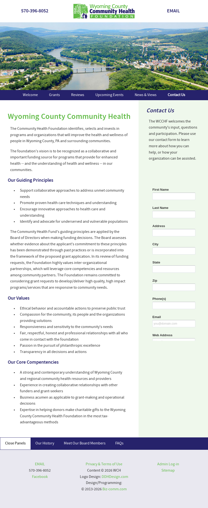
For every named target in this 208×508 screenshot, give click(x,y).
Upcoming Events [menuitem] (109, 95)
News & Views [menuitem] (146, 95)
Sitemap (168, 471)
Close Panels (15, 443)
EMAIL (173, 11)
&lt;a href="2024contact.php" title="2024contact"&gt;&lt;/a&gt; (173, 256)
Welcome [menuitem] (30, 95)
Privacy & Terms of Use (104, 464)
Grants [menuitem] (54, 95)
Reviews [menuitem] (77, 95)
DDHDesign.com (115, 477)
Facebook (40, 477)
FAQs (119, 443)
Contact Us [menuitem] (176, 95)
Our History (44, 443)
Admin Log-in (168, 464)
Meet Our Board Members (85, 443)
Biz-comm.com (114, 489)
